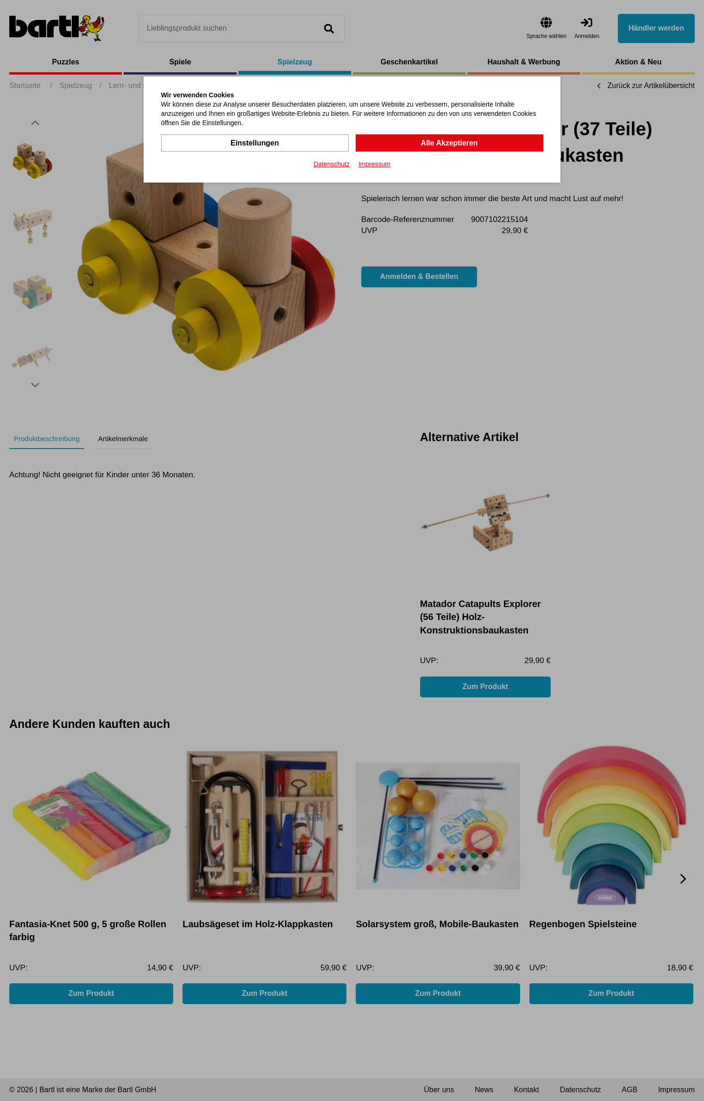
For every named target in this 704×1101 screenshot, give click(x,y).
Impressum (374, 164)
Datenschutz (332, 164)
